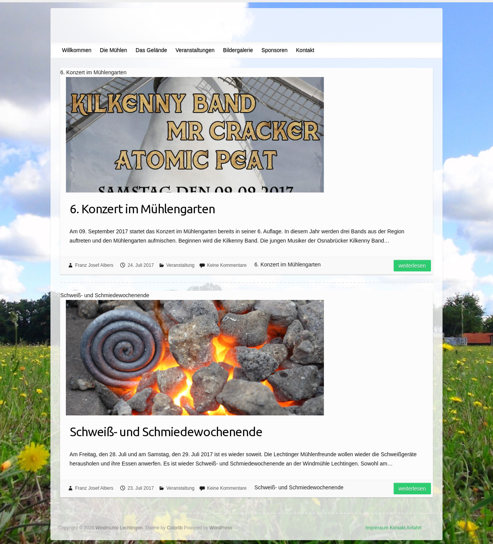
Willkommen (76, 50)
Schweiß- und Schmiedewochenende (166, 432)
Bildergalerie (238, 50)
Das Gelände (151, 50)
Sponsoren (275, 50)
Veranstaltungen (195, 50)
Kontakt (305, 50)
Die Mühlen (113, 50)
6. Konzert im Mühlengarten (142, 209)
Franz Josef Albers (94, 265)
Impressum (377, 528)
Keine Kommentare (226, 265)
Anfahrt (413, 528)
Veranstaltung (180, 265)
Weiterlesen (412, 266)
